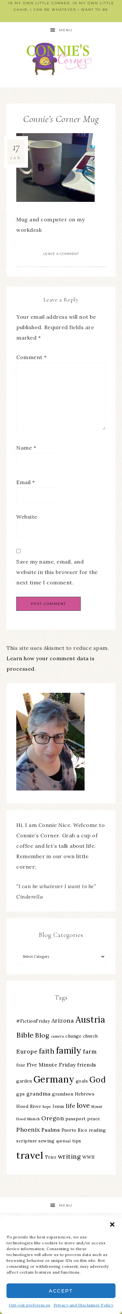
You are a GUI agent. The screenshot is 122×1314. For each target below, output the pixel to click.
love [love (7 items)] (83, 1105)
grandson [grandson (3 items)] (62, 1094)
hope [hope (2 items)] (47, 1106)
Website (26, 516)
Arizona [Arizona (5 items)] (62, 1020)
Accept (61, 1291)
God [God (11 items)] (97, 1079)
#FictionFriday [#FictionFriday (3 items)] (33, 1021)
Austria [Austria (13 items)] (90, 1019)
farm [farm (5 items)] (90, 1051)
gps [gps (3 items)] (20, 1094)
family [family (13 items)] (69, 1050)
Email (25, 482)
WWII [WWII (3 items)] (88, 1157)
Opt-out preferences (29, 1305)
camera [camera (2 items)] (57, 1036)
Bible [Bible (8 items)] (25, 1035)
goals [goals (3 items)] (82, 1081)
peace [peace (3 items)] (93, 1119)
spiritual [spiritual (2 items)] (63, 1141)
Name (26, 447)
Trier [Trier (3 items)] (51, 1157)
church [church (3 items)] (90, 1036)
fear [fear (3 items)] (20, 1065)
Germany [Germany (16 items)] (54, 1079)
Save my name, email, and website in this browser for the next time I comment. (57, 572)
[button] (112, 1224)
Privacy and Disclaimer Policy (84, 1305)
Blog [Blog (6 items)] (42, 1035)
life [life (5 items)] (70, 1106)
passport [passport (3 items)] (75, 1119)
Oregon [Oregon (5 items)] (52, 1118)
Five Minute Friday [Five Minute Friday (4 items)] (51, 1064)
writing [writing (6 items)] (69, 1156)
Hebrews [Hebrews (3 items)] (85, 1094)
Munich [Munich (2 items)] (33, 1119)
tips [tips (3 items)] (76, 1141)
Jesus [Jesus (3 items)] (58, 1106)
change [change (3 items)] (73, 1036)
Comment (31, 357)
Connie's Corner (61, 58)
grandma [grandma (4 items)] (38, 1093)
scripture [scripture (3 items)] (26, 1141)
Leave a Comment (61, 254)
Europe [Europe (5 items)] (26, 1051)
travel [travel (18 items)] (29, 1155)
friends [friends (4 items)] (86, 1064)
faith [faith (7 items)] (47, 1051)
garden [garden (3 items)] (24, 1081)
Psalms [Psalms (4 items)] (50, 1129)
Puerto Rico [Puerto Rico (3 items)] (74, 1130)
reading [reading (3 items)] (97, 1130)
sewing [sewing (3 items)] (46, 1141)
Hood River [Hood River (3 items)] (28, 1106)
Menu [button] (66, 30)
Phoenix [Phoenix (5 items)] (28, 1129)
